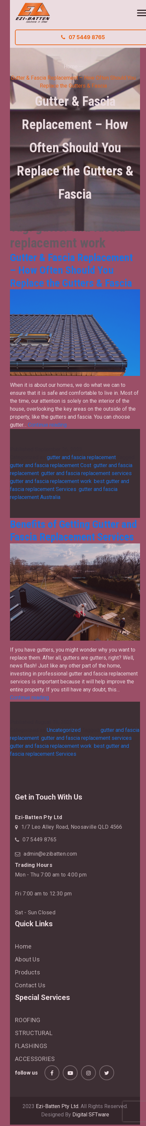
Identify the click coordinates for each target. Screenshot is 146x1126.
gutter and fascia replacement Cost (50, 465)
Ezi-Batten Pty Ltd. (57, 1106)
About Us (27, 959)
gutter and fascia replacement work (51, 481)
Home (71, 66)
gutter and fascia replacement (81, 457)
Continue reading (47, 425)
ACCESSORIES (35, 1058)
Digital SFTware (90, 1114)
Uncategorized (64, 730)
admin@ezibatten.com (50, 854)
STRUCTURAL (33, 1032)
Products (27, 972)
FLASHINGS (31, 1045)
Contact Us (30, 985)
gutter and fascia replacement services (86, 473)
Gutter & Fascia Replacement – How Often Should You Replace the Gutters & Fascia (71, 270)
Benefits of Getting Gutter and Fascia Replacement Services (73, 530)
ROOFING (27, 1020)
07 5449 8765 (39, 839)
